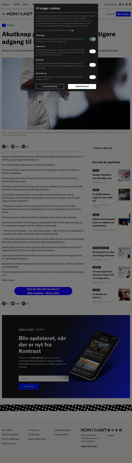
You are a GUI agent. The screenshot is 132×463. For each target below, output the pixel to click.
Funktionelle (40, 46)
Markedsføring (41, 73)
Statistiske (40, 60)
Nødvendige (40, 35)
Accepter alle (82, 86)
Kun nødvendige (50, 86)
